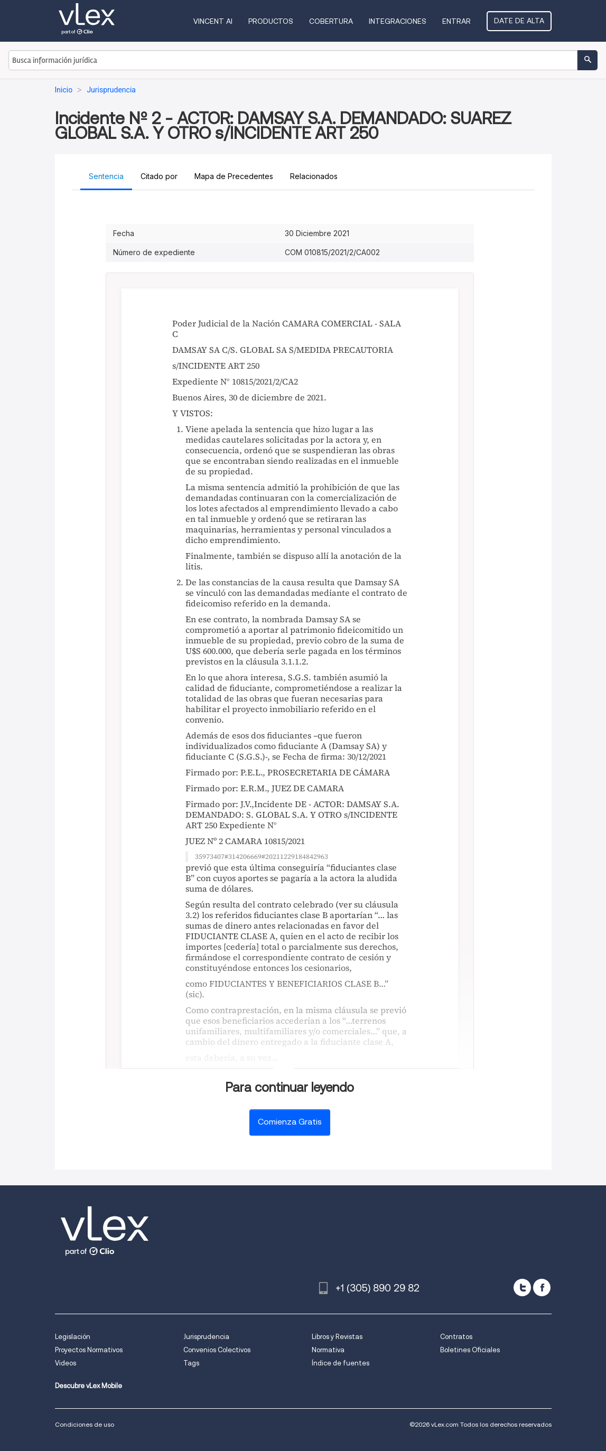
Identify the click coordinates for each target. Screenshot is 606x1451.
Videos (65, 1363)
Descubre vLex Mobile (88, 1386)
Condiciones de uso (84, 1424)
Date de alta (519, 20)
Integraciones (397, 21)
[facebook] (542, 1287)
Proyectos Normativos (89, 1350)
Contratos (456, 1337)
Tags (191, 1363)
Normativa (328, 1350)
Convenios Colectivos (216, 1350)
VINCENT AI (212, 21)
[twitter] (522, 1287)
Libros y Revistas (337, 1337)
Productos (270, 21)
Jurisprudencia (206, 1337)
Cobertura (331, 21)
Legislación (72, 1337)
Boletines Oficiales (470, 1350)
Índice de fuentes (340, 1363)
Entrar (456, 21)
